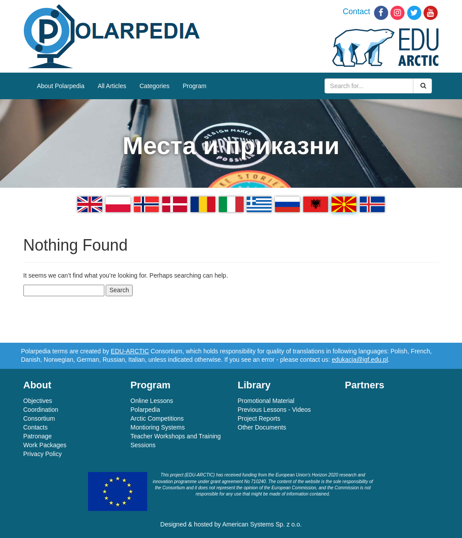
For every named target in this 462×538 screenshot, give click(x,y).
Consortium (39, 418)
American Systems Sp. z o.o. (262, 524)
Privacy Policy (42, 453)
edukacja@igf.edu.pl (360, 359)
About (37, 385)
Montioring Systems (157, 427)
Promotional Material (266, 400)
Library (254, 385)
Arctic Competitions (157, 418)
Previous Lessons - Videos (274, 409)
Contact (356, 11)
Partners (364, 385)
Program (194, 85)
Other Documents (262, 427)
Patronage (37, 436)
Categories (155, 85)
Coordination (40, 409)
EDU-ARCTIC (130, 351)
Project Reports (259, 418)
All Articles (112, 85)
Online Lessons (151, 400)
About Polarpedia (60, 85)
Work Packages (45, 445)
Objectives (37, 400)
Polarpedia (145, 409)
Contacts (35, 427)
